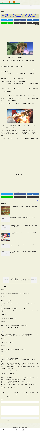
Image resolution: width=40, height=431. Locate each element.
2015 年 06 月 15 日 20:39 (5, 316)
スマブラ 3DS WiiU (8, 11)
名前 (2, 400)
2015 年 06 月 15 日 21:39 (5, 323)
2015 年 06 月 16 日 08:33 (5, 340)
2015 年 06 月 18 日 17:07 (5, 356)
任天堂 (2, 11)
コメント (3, 405)
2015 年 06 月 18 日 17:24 (5, 375)
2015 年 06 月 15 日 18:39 (5, 298)
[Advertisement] (20, 33)
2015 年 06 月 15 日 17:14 (5, 291)
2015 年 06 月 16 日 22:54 (5, 347)
